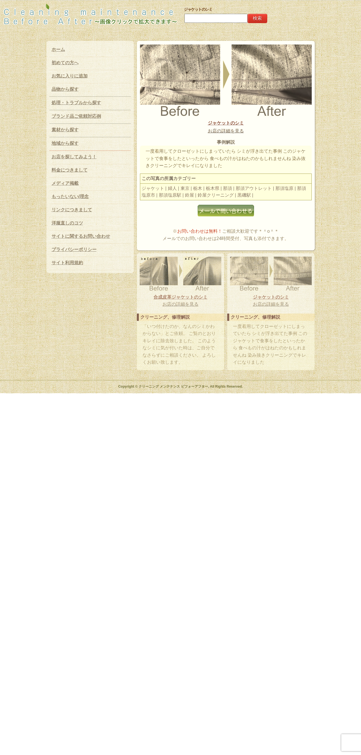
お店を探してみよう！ (74, 156)
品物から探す (65, 89)
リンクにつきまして (72, 209)
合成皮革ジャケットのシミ (180, 297)
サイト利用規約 (67, 262)
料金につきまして (70, 170)
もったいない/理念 (70, 196)
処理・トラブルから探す (76, 102)
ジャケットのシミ (226, 123)
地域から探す (65, 143)
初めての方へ (65, 62)
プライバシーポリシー (74, 249)
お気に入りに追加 (70, 76)
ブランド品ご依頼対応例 (76, 116)
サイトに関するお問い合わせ (81, 236)
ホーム (58, 49)
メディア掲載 (65, 183)
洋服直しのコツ (67, 223)
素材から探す (65, 129)
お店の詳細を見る (226, 130)
